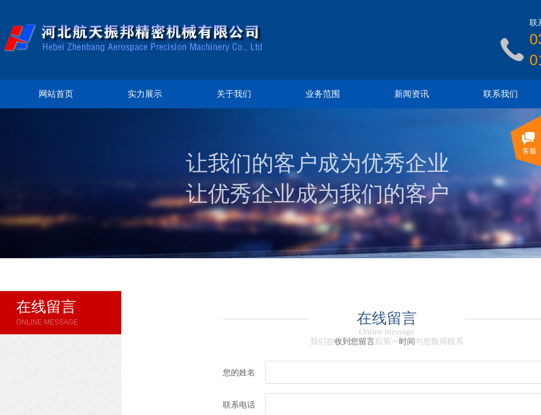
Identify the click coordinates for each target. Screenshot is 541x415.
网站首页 (56, 94)
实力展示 (145, 94)
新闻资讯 (411, 94)
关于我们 (234, 94)
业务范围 (322, 94)
